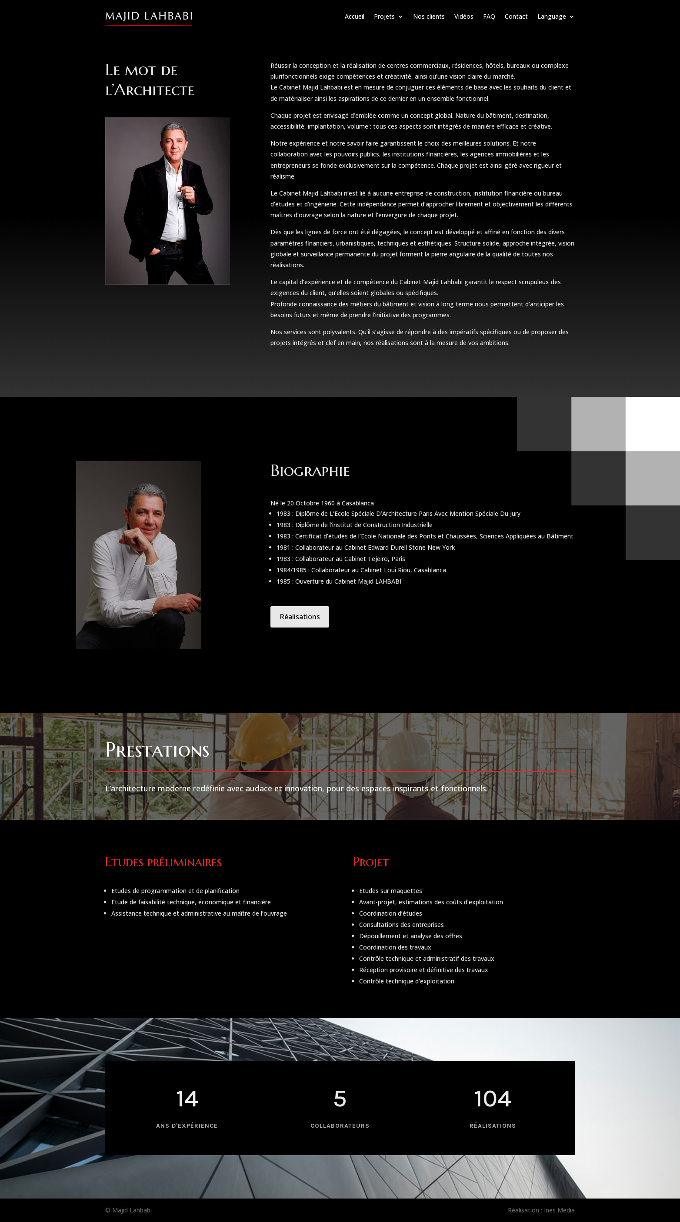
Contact (516, 16)
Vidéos (463, 16)
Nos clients (429, 16)
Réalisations (300, 616)
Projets (384, 16)
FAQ (489, 16)
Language (551, 16)
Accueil (354, 16)
